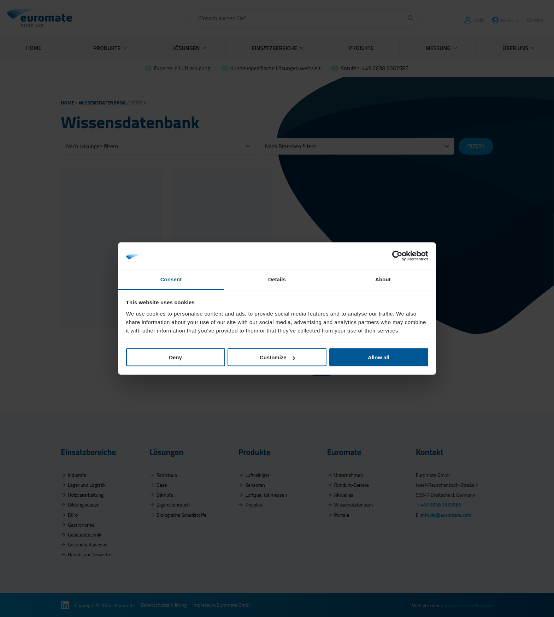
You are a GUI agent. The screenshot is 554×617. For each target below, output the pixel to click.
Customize (277, 357)
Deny (175, 357)
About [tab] (383, 279)
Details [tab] (277, 279)
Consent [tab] (171, 279)
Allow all (378, 357)
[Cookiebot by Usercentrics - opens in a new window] (397, 256)
